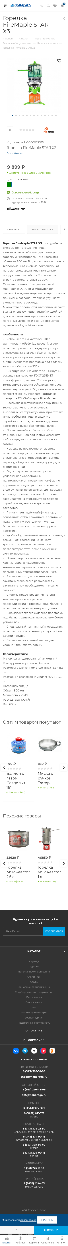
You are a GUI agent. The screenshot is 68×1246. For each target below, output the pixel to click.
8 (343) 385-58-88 (34, 1071)
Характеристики (42, 229)
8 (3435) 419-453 (34, 1185)
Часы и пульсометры (34, 1012)
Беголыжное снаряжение (34, 971)
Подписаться (54, 931)
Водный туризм (34, 1017)
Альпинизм (34, 976)
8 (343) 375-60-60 (34, 1146)
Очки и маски (34, 1002)
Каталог (34, 951)
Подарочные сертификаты (34, 1022)
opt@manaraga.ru (34, 1095)
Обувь (34, 981)
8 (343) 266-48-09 (34, 1089)
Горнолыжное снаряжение (34, 986)
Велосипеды (34, 997)
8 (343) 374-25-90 (34, 1130)
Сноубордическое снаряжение (34, 992)
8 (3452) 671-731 (34, 1115)
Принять (47, 1220)
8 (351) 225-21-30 (34, 1169)
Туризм (34, 966)
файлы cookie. (28, 1220)
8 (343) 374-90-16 (34, 1138)
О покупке (34, 1030)
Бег (34, 1007)
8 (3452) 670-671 (34, 1107)
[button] (12, 115)
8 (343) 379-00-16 (34, 1154)
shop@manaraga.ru (34, 1076)
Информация (34, 1039)
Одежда (34, 961)
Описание (14, 229)
